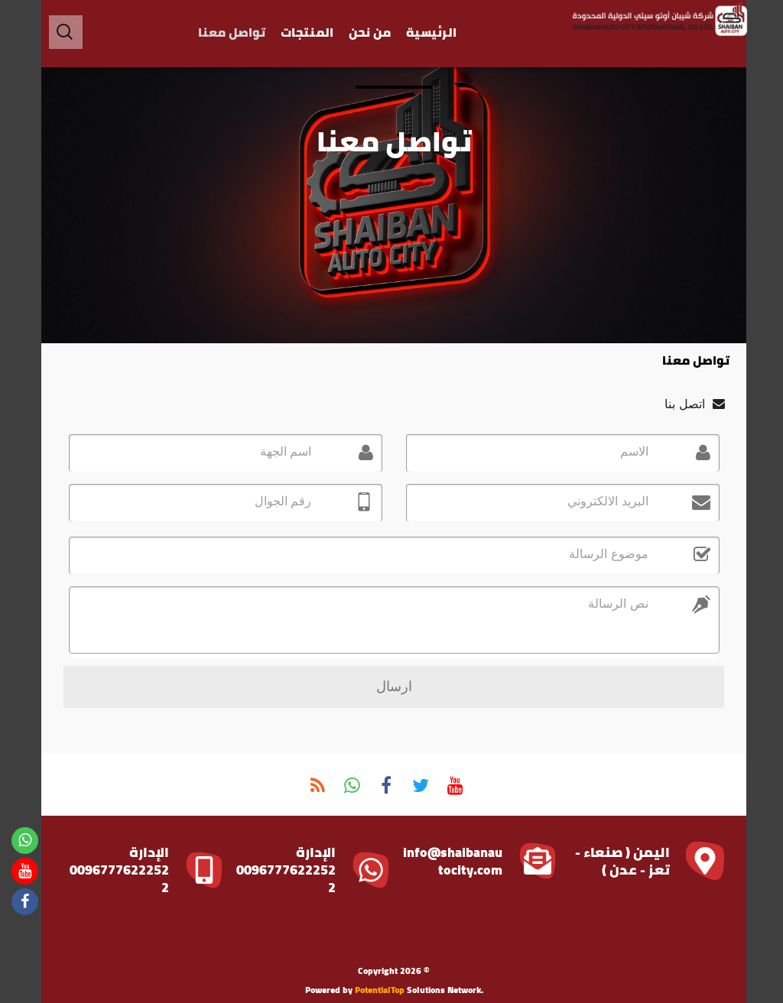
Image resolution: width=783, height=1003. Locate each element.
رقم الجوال (277, 501)
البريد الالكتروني (602, 501)
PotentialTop (377, 989)
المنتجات (304, 32)
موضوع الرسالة (604, 553)
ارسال (392, 686)
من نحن (367, 32)
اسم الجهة (279, 451)
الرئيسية (429, 32)
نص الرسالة (614, 603)
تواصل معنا (229, 32)
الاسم (628, 451)
